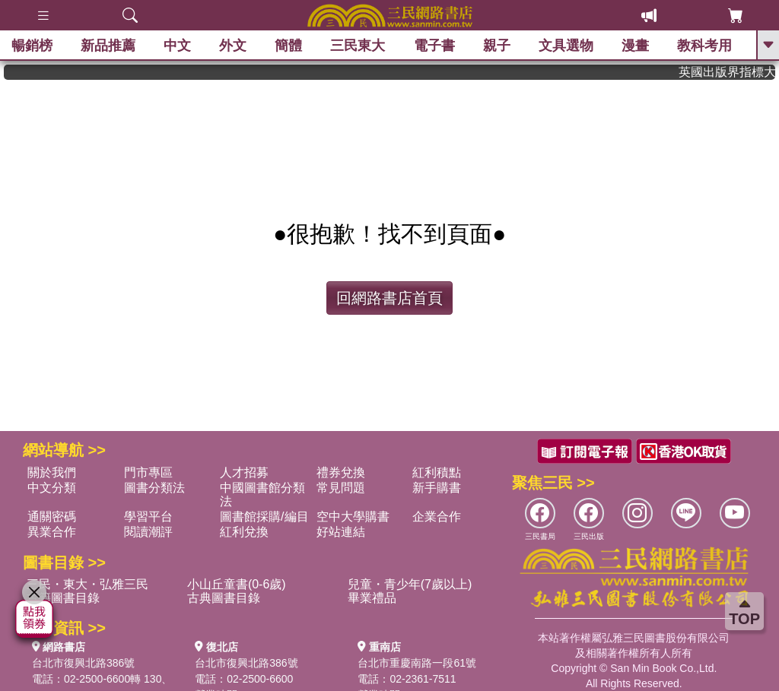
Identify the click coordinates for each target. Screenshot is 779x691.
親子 (496, 45)
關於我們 (51, 472)
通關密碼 (51, 516)
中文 (177, 45)
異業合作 (51, 531)
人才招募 (244, 472)
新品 (108, 45)
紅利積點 (436, 472)
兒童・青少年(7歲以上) (410, 584)
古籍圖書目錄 (63, 597)
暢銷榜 (31, 45)
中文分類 (51, 487)
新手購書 (436, 487)
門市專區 (148, 472)
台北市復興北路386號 (83, 663)
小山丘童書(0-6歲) (236, 584)
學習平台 (148, 516)
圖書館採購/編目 (264, 516)
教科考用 (704, 45)
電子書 (434, 45)
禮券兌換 (340, 472)
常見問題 (340, 487)
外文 (232, 45)
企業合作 (436, 516)
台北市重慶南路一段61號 (417, 663)
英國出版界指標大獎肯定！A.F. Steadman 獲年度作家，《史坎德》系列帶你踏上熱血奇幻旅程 (732, 71)
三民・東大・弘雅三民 (87, 584)
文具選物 (566, 45)
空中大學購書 (353, 516)
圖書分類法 (154, 487)
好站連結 (340, 531)
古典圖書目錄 (223, 597)
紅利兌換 (244, 531)
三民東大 (357, 45)
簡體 (288, 45)
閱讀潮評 (148, 531)
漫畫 (635, 45)
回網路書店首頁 (389, 298)
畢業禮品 (372, 597)
